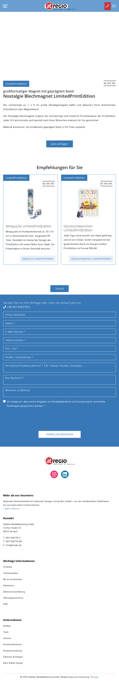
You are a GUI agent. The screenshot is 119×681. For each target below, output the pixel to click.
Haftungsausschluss (13, 598)
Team (5, 632)
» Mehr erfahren (11, 508)
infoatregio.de (13, 545)
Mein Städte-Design (13, 663)
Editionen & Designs (13, 657)
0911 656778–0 (13, 537)
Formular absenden (59, 434)
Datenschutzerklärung (14, 591)
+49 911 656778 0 (16, 307)
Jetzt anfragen (59, 144)
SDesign (94, 677)
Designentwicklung (12, 650)
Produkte (7, 567)
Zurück (59, 288)
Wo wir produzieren (12, 579)
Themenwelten (10, 573)
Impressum (8, 585)
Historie (7, 638)
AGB (5, 604)
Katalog (6, 626)
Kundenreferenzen (12, 644)
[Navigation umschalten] (4, 6)
